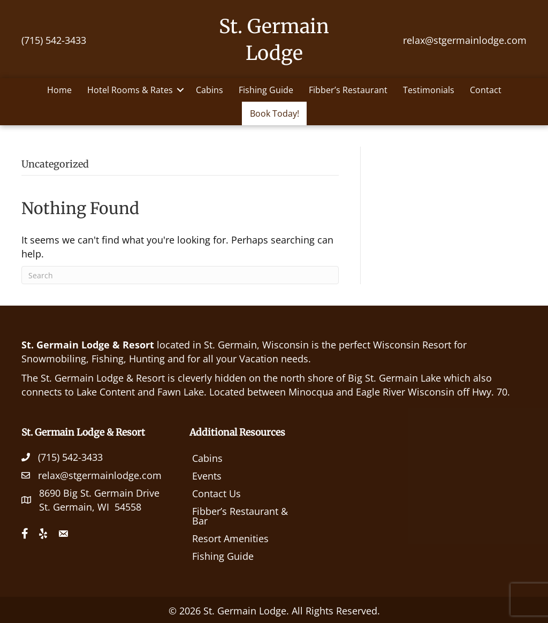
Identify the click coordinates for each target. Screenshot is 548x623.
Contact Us (216, 493)
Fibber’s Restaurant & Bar (240, 516)
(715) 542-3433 (53, 40)
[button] (180, 90)
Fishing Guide (266, 90)
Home (59, 90)
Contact (485, 90)
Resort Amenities (230, 538)
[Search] (180, 275)
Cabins (209, 90)
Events (207, 475)
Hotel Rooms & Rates (130, 90)
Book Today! (274, 113)
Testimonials (428, 90)
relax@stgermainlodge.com (465, 40)
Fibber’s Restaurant (348, 90)
